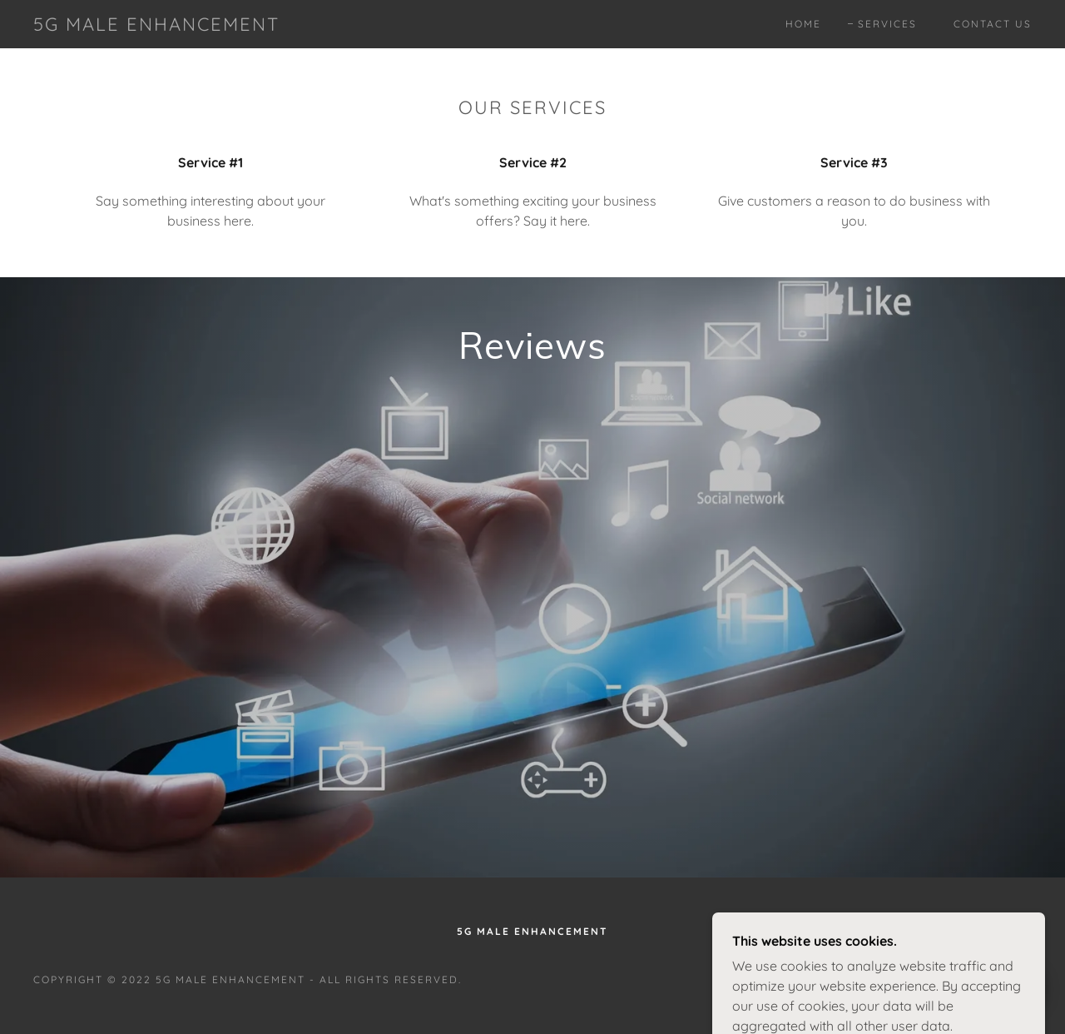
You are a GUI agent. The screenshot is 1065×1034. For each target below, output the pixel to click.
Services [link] (887, 23)
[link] (156, 25)
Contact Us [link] (993, 23)
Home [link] (803, 23)
